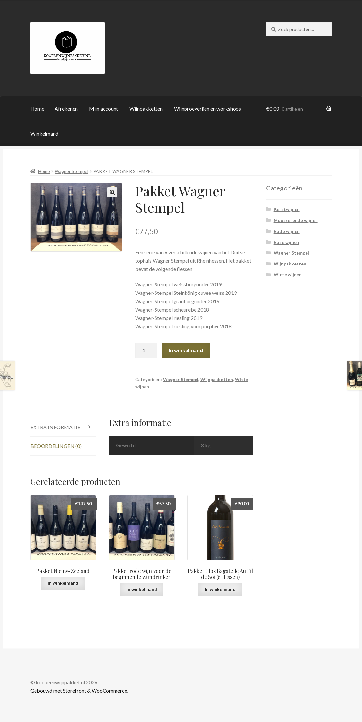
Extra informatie (55, 427)
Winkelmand (44, 133)
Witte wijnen (288, 274)
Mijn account (103, 108)
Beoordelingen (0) (56, 446)
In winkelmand (186, 350)
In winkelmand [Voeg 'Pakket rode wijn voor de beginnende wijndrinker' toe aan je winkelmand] (141, 589)
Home (37, 108)
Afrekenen (66, 108)
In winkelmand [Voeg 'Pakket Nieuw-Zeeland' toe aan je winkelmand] (63, 583)
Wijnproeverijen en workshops (207, 108)
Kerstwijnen (287, 209)
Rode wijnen (287, 231)
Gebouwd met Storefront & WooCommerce (78, 691)
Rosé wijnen (286, 242)
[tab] (63, 427)
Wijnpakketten (146, 108)
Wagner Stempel (71, 171)
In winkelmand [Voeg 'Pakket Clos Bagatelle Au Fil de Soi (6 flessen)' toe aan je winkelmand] (220, 589)
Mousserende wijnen (296, 220)
